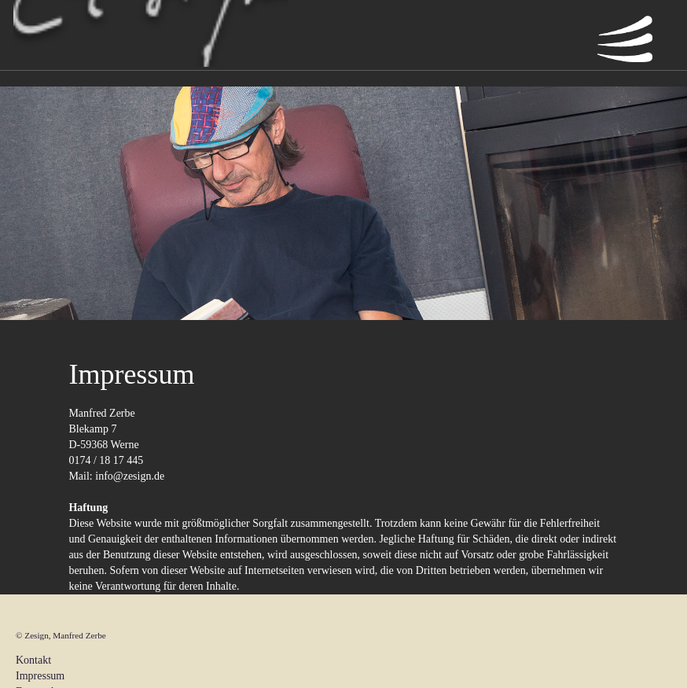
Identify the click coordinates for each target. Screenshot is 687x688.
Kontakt (33, 660)
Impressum (40, 676)
